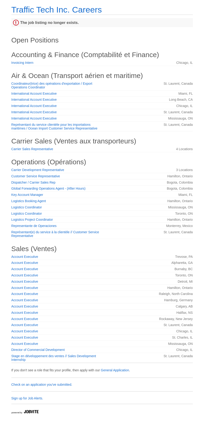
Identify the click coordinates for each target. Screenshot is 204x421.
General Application (115, 370)
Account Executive (24, 257)
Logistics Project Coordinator (32, 219)
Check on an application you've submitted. (41, 384)
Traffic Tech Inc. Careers (56, 9)
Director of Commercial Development (38, 350)
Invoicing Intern (22, 63)
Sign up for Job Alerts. (27, 398)
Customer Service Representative (35, 176)
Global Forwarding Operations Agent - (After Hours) (48, 188)
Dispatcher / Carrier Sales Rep (33, 182)
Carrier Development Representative (37, 170)
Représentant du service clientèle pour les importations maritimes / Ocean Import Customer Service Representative (54, 126)
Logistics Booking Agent (28, 201)
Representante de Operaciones (34, 226)
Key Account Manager (27, 195)
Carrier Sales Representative (32, 149)
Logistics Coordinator (26, 207)
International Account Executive (34, 93)
